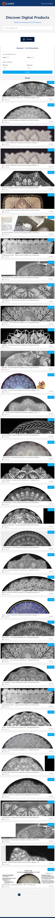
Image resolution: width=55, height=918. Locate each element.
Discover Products (47, 3)
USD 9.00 (51, 734)
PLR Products (35, 22)
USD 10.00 (50, 82)
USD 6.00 (51, 172)
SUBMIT (27, 72)
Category (27, 39)
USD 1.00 (51, 329)
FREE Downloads (21, 22)
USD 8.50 (51, 104)
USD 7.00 (51, 194)
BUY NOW (51, 99)
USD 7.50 (51, 239)
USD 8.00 (51, 352)
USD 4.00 (51, 217)
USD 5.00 (51, 577)
